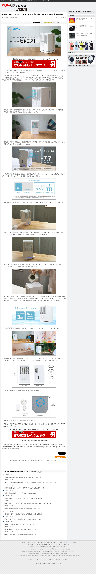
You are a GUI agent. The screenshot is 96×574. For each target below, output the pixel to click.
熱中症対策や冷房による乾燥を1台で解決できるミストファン (23, 508)
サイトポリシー (32, 559)
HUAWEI (32, 546)
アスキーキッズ (25, 551)
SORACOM (42, 549)
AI (22, 542)
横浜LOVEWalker (35, 555)
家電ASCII (36, 551)
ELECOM (41, 544)
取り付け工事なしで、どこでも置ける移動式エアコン (20, 529)
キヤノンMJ (49, 546)
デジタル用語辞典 (46, 553)
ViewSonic (46, 548)
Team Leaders (49, 551)
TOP (20, 542)
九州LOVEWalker (59, 555)
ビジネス (28, 542)
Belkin (57, 546)
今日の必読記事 (32, 553)
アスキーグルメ (42, 551)
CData (51, 549)
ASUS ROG (57, 544)
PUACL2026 (70, 551)
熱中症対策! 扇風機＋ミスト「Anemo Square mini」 (20, 493)
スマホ (58, 542)
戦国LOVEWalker (76, 555)
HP (68, 544)
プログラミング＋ (56, 551)
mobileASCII (52, 553)
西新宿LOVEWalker (44, 555)
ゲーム (68, 542)
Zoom (64, 546)
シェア (30, 22)
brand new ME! (57, 548)
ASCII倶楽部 (73, 542)
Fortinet (59, 549)
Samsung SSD (29, 549)
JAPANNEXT (67, 549)
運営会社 (51, 559)
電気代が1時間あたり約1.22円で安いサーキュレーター (21, 524)
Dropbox (47, 549)
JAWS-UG (37, 546)
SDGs (66, 551)
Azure (54, 546)
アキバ (54, 542)
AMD (49, 544)
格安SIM (31, 551)
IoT (24, 542)
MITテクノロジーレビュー (61, 553)
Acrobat (44, 546)
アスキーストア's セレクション (14, 5)
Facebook (11, 447)
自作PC (48, 542)
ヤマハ (61, 546)
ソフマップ (51, 548)
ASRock (34, 549)
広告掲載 (65, 559)
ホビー (45, 542)
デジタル (35, 542)
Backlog (55, 549)
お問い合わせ (58, 559)
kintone (41, 546)
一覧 (42, 22)
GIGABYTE (40, 548)
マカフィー (35, 544)
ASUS (62, 549)
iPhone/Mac (40, 542)
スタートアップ (63, 542)
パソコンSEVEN (63, 544)
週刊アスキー (38, 553)
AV (51, 542)
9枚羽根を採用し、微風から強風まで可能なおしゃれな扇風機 (23, 514)
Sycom (52, 544)
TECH (31, 542)
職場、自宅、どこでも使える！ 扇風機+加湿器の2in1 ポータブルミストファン (28, 503)
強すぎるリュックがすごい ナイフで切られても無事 (84, 34)
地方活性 (62, 551)
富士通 (27, 544)
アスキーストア (62, 17)
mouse (31, 544)
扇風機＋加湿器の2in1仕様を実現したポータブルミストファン (23, 477)
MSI (36, 548)
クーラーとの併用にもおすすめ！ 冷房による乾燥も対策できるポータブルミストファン (31, 482)
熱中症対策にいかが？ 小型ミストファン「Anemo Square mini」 (24, 498)
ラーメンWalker (19, 555)
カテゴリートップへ (60, 457)
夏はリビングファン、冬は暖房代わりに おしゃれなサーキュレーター (25, 519)
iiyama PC (45, 544)
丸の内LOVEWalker (68, 555)
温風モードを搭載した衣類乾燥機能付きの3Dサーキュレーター (23, 535)
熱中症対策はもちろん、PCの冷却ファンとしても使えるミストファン (25, 488)
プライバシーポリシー (42, 559)
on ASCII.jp (20, 9)
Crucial (38, 549)
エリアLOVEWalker (27, 555)
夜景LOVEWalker (51, 555)
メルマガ (19, 447)
